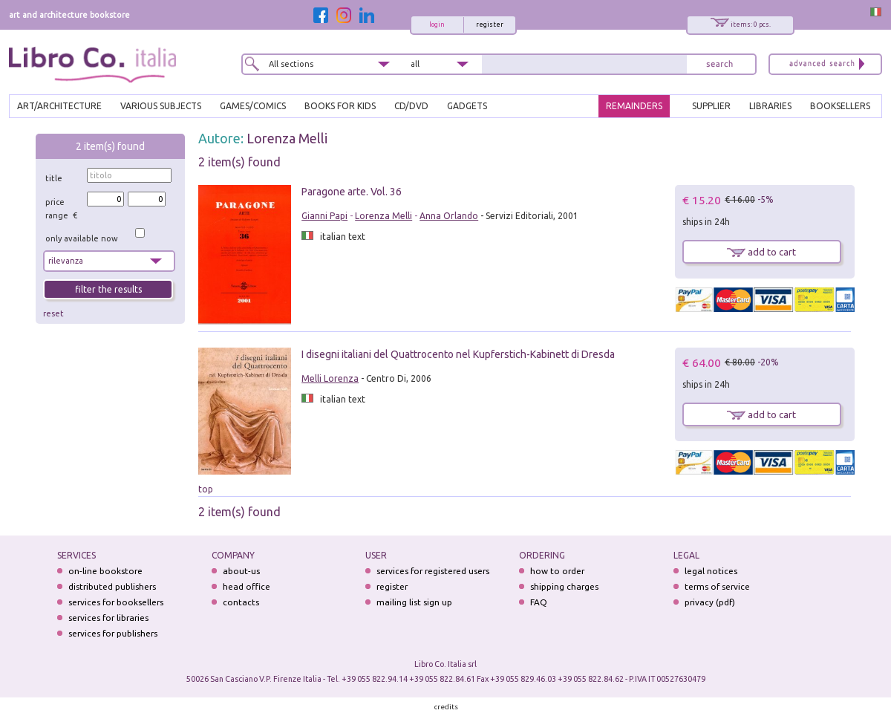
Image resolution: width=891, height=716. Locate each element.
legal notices (711, 571)
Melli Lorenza (330, 378)
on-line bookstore (105, 571)
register (489, 24)
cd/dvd (411, 106)
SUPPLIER (711, 106)
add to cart (761, 252)
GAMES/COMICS (253, 106)
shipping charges (564, 586)
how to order (557, 571)
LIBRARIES (770, 106)
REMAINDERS (634, 106)
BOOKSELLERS (840, 106)
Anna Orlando (449, 216)
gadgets (467, 106)
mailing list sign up (414, 602)
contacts (241, 602)
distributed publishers (112, 586)
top (205, 489)
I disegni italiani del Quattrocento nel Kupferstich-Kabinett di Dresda (458, 354)
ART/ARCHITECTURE (59, 106)
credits (446, 707)
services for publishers (112, 633)
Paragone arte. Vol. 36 (351, 192)
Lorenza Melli (287, 138)
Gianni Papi (324, 216)
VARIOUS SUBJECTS (160, 106)
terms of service (717, 586)
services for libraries (108, 617)
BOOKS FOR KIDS (340, 106)
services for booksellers (115, 602)
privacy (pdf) (710, 602)
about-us (241, 571)
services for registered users (432, 571)
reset (53, 313)
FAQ (538, 602)
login (437, 24)
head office (246, 586)
